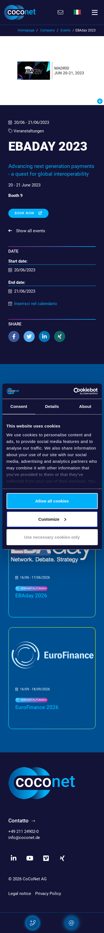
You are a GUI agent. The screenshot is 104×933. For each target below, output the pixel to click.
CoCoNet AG (35, 878)
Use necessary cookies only (52, 537)
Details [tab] (52, 406)
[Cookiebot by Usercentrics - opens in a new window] (74, 391)
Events (65, 30)
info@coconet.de (24, 837)
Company (47, 30)
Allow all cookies (52, 501)
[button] (13, 336)
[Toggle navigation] (95, 12)
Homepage (26, 30)
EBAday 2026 (31, 596)
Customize (52, 519)
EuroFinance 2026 (37, 707)
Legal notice (19, 893)
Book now (25, 213)
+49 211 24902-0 (23, 831)
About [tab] (85, 406)
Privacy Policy (48, 893)
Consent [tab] (18, 406)
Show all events (30, 230)
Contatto (18, 821)
